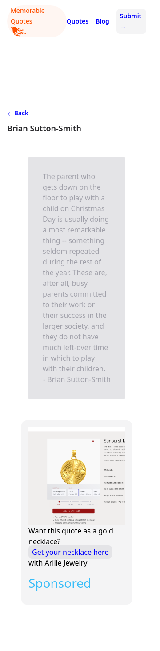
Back (17, 113)
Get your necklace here (70, 552)
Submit (130, 21)
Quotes (77, 21)
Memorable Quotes (28, 21)
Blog (102, 21)
